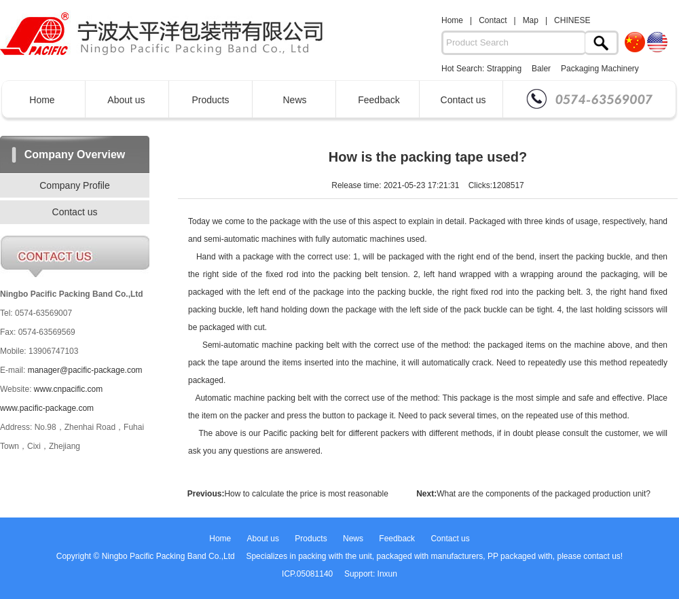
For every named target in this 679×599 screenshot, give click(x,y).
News (294, 99)
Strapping (504, 68)
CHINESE (572, 20)
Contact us (463, 99)
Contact (493, 20)
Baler (541, 68)
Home (452, 20)
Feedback (378, 99)
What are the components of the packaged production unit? (543, 493)
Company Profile (74, 185)
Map (530, 20)
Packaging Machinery (600, 68)
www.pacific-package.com (47, 408)
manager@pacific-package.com (85, 370)
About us (126, 99)
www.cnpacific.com (68, 389)
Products (210, 99)
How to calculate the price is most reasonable (306, 493)
